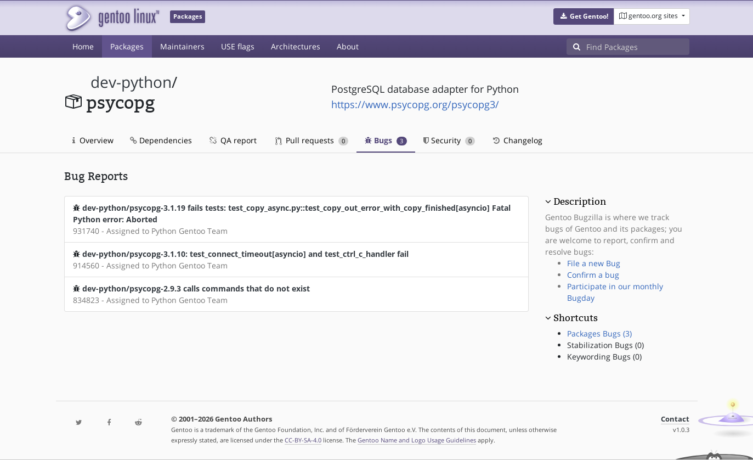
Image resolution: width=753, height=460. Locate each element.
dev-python (131, 82)
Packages (127, 46)
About (348, 46)
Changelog (516, 140)
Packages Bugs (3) (599, 333)
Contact (675, 419)
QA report (232, 140)
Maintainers (182, 46)
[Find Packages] (637, 46)
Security (449, 140)
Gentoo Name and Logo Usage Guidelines (417, 440)
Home (83, 46)
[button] (583, 16)
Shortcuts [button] (575, 317)
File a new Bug (593, 263)
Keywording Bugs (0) (604, 356)
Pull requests (312, 140)
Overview (93, 140)
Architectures (295, 46)
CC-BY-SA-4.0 (303, 440)
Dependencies (161, 140)
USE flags (237, 46)
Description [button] (579, 201)
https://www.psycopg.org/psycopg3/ (415, 104)
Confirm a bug (593, 275)
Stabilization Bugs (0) (605, 345)
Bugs (386, 140)
